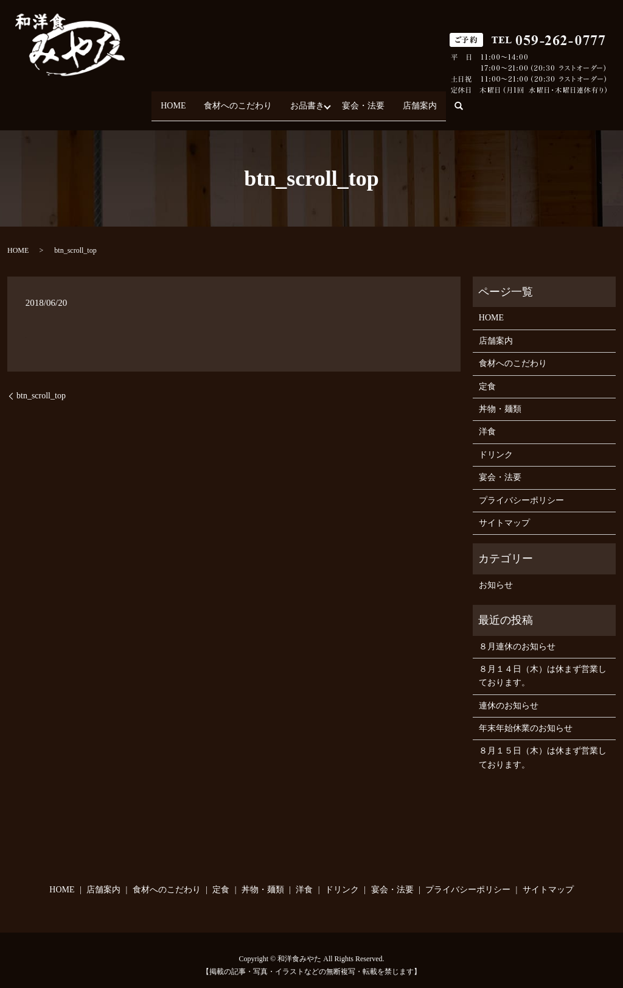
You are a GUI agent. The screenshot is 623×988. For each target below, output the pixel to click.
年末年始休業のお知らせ (526, 717)
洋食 (487, 421)
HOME (157, 100)
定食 (487, 375)
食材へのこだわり (231, 100)
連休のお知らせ (508, 694)
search (484, 100)
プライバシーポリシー (521, 489)
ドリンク (496, 443)
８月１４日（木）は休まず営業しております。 (543, 665)
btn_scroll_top (41, 384)
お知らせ (496, 574)
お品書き (307, 100)
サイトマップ (504, 512)
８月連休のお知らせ (517, 635)
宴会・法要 (371, 100)
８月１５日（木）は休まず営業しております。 (543, 747)
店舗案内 (435, 100)
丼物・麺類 (500, 398)
